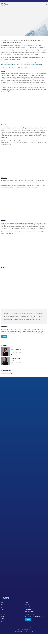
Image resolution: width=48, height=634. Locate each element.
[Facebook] (19, 630)
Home (2, 604)
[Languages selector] (44, 1)
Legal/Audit (22, 627)
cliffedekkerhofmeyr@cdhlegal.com (21, 320)
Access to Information (8, 627)
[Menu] (43, 4)
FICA (38, 627)
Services (2, 618)
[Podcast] (29, 630)
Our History (27, 606)
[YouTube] (27, 630)
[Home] (4, 4)
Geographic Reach (5, 620)
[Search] (46, 4)
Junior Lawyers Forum (29, 611)
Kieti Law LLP (28, 607)
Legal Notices (16, 627)
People (2, 606)
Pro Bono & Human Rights (7, 373)
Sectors (2, 616)
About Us (27, 604)
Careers (2, 607)
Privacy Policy (28, 627)
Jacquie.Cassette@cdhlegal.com (34, 64)
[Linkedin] (25, 630)
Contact (2, 609)
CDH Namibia (28, 609)
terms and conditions (37, 317)
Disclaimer (34, 627)
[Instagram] (23, 630)
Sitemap (42, 627)
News (2, 621)
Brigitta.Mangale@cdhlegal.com (8, 64)
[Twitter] (21, 630)
